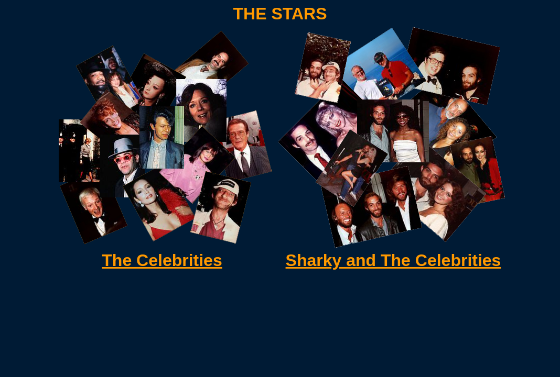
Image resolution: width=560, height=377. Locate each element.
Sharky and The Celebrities (393, 260)
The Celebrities (162, 260)
